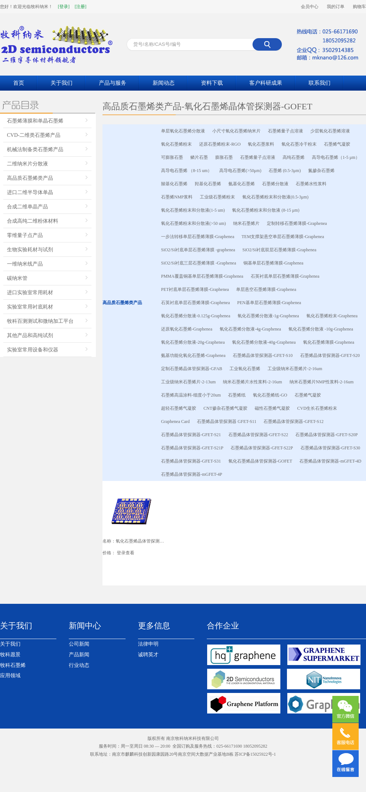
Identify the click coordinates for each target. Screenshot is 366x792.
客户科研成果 (265, 83)
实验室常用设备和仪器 (32, 350)
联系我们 (319, 83)
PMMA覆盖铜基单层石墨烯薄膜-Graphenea (202, 276)
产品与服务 (112, 83)
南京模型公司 (262, 762)
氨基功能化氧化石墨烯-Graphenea (193, 355)
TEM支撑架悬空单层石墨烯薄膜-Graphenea (283, 236)
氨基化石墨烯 (241, 183)
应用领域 (10, 675)
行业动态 (79, 665)
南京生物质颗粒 (103, 762)
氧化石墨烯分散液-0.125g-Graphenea (195, 315)
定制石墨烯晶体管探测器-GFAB (191, 368)
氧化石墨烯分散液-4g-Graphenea (250, 329)
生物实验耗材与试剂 (30, 249)
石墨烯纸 (237, 395)
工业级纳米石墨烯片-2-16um (295, 368)
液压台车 (197, 762)
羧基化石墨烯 (174, 183)
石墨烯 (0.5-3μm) (285, 170)
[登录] (64, 6)
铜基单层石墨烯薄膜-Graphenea (273, 263)
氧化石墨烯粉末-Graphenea (332, 315)
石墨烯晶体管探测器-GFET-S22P (262, 447)
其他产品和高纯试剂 (30, 335)
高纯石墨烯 (294, 157)
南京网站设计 (156, 762)
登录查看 (125, 552)
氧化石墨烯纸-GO (270, 395)
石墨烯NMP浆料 (177, 197)
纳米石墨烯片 (246, 223)
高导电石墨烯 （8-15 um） (186, 170)
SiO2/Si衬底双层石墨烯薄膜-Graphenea (279, 249)
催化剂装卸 (131, 762)
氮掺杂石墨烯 (321, 170)
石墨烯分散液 (275, 183)
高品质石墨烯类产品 (30, 178)
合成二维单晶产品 (27, 206)
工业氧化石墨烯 (244, 368)
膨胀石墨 (224, 157)
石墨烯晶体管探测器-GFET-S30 (330, 447)
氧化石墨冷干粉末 (299, 144)
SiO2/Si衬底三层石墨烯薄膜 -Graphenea (198, 263)
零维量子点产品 (25, 235)
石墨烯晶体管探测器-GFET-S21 (191, 434)
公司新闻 (79, 644)
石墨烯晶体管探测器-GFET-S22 (258, 434)
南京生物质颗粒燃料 (227, 762)
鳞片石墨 (199, 157)
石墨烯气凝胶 (337, 144)
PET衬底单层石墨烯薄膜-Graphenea (195, 289)
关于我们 (61, 83)
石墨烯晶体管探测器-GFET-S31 (191, 461)
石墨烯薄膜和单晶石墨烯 (35, 121)
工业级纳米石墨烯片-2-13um (188, 381)
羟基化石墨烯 (208, 183)
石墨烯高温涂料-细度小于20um (191, 395)
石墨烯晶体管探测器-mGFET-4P (191, 474)
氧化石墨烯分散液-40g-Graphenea (264, 342)
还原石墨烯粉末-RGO (219, 144)
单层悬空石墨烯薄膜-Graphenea (266, 289)
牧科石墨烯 (13, 665)
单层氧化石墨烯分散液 (183, 131)
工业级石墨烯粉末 (217, 197)
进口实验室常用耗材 (30, 292)
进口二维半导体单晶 (30, 192)
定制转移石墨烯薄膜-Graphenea (297, 223)
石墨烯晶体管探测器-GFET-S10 (263, 355)
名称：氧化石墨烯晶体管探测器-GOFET (133, 541)
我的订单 (335, 6)
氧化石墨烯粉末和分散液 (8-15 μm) (265, 210)
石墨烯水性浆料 (311, 183)
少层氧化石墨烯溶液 (330, 131)
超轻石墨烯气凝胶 (178, 408)
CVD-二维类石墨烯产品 (33, 135)
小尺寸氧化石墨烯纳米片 (236, 131)
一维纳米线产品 (25, 264)
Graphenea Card (175, 421)
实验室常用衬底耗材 (30, 307)
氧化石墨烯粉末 (176, 144)
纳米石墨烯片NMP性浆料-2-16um (322, 381)
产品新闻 (79, 654)
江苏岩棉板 (76, 762)
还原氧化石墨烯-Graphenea (186, 329)
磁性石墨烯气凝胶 (272, 408)
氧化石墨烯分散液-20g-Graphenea (193, 342)
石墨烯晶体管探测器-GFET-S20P (326, 434)
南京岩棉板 (53, 762)
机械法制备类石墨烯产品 (35, 149)
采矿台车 (178, 762)
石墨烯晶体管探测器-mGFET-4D (330, 461)
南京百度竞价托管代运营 (300, 762)
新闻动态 (164, 83)
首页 (18, 83)
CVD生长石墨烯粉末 (317, 408)
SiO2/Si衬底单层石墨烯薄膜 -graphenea (198, 249)
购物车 (359, 6)
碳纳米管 (17, 278)
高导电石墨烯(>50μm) (240, 170)
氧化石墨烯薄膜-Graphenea (328, 342)
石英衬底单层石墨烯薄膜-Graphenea (285, 276)
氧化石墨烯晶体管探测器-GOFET (260, 461)
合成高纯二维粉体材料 (32, 221)
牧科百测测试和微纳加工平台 (40, 321)
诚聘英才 (148, 654)
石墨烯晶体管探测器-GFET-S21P (192, 447)
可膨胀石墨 (172, 157)
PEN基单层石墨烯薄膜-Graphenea (269, 302)
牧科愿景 (10, 654)
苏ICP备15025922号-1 (255, 754)
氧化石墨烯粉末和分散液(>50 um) (193, 223)
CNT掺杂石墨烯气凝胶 (225, 408)
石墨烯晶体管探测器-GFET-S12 (294, 421)
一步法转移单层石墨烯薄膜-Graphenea (197, 236)
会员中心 (309, 6)
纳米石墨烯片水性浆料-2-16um (252, 381)
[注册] (80, 6)
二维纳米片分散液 (27, 164)
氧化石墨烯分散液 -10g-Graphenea (320, 329)
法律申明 (148, 644)
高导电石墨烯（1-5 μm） (336, 157)
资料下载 (212, 83)
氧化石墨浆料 (261, 144)
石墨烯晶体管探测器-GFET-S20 (330, 355)
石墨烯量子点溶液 (285, 131)
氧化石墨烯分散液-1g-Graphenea (268, 315)
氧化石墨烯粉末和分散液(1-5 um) (193, 210)
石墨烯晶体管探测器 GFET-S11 (226, 421)
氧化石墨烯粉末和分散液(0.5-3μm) (275, 197)
